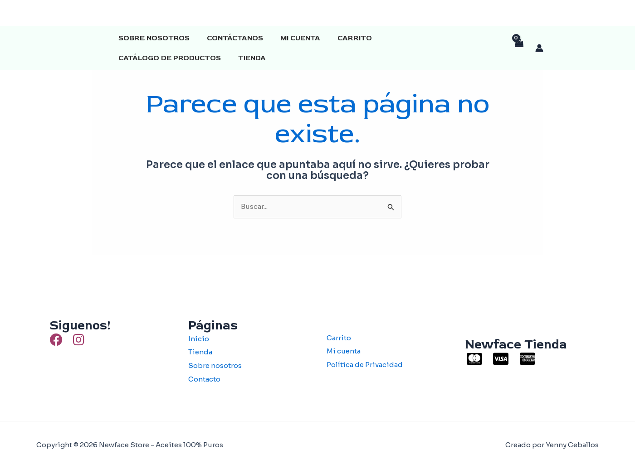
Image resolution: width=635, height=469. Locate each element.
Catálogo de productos (428, 38)
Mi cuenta (293, 38)
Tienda (131, 58)
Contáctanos (231, 38)
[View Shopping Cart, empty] (519, 48)
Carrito (345, 38)
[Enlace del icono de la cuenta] (539, 48)
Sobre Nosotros (152, 38)
